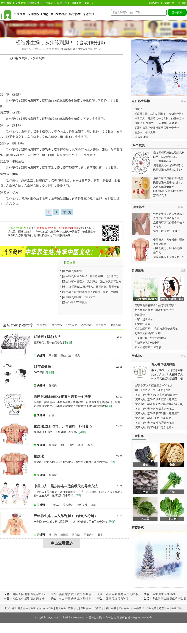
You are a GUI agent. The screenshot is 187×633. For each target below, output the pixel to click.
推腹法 (78, 270)
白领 (33, 594)
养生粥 (156, 598)
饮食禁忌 (73, 608)
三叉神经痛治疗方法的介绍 (150, 337)
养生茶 (165, 598)
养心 (90, 445)
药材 (132, 594)
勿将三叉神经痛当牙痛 (148, 333)
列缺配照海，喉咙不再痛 (167, 248)
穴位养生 (124, 608)
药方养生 (75, 14)
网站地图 (154, 2)
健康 (108, 598)
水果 (114, 594)
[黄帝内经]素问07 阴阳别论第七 (153, 418)
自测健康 (76, 2)
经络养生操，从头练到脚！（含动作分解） (66, 516)
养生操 (40, 227)
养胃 (67, 598)
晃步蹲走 (68, 504)
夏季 (161, 594)
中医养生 (86, 608)
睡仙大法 (65, 355)
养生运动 (35, 608)
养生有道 (20, 2)
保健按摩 (89, 14)
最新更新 (169, 2)
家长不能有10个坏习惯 (148, 347)
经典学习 (62, 2)
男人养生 (23, 608)
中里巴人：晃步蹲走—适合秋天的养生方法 (66, 486)
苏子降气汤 (159, 195)
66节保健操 (81, 302)
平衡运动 (67, 227)
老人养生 (60, 608)
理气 (72, 445)
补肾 (81, 445)
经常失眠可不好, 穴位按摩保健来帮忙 (156, 328)
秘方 (33, 598)
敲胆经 (49, 227)
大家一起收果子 (144, 319)
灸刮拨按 (33, 14)
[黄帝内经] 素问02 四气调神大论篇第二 (157, 413)
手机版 (182, 2)
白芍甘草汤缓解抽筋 (165, 156)
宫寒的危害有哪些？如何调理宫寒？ (155, 305)
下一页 (67, 212)
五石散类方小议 (162, 161)
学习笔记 (48, 2)
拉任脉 (58, 227)
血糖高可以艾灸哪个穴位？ (169, 222)
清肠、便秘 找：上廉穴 (166, 231)
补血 (85, 594)
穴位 (15, 598)
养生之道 (151, 608)
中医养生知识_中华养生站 (74, 48)
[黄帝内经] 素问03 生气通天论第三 (154, 422)
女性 (21, 594)
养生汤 (173, 598)
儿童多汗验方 (142, 323)
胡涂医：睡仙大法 (84, 297)
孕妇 (38, 594)
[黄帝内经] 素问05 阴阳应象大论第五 (156, 399)
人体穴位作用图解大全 (166, 218)
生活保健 (176, 608)
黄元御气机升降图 (163, 364)
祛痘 (73, 594)
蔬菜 (108, 594)
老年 (27, 594)
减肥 (67, 594)
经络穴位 (47, 14)
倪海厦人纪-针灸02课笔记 (168, 165)
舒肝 (63, 445)
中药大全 (20, 14)
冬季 (173, 594)
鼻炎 (94, 504)
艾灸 (21, 598)
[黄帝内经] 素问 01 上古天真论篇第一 (156, 394)
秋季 (167, 594)
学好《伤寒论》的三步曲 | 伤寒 (153, 390)
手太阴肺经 (159, 243)
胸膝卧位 (140, 314)
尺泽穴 (157, 226)
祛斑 (79, 594)
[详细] (68, 342)
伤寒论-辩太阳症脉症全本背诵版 (153, 385)
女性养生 (48, 608)
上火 (79, 598)
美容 (61, 594)
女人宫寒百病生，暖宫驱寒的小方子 (155, 309)
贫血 (61, 598)
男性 (15, 594)
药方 (38, 598)
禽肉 (120, 594)
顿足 (76, 227)
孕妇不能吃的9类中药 (147, 342)
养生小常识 (137, 608)
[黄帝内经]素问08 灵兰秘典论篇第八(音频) (159, 404)
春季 (155, 594)
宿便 (51, 415)
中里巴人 (54, 504)
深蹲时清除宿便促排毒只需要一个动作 (96, 291)
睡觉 (77, 355)
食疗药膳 (111, 608)
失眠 (73, 598)
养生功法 (61, 14)
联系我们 (10, 608)
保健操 (53, 385)
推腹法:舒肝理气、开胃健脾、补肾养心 (96, 286)
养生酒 (182, 598)
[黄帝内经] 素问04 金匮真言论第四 (154, 408)
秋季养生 (82, 504)
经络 (27, 598)
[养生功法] (68, 270)
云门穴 (157, 252)
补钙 (85, 598)
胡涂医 (53, 355)
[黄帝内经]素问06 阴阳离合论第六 (154, 427)
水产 (126, 594)
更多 (87, 2)
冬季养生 (164, 608)
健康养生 (34, 2)
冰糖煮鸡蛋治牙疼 (163, 186)
